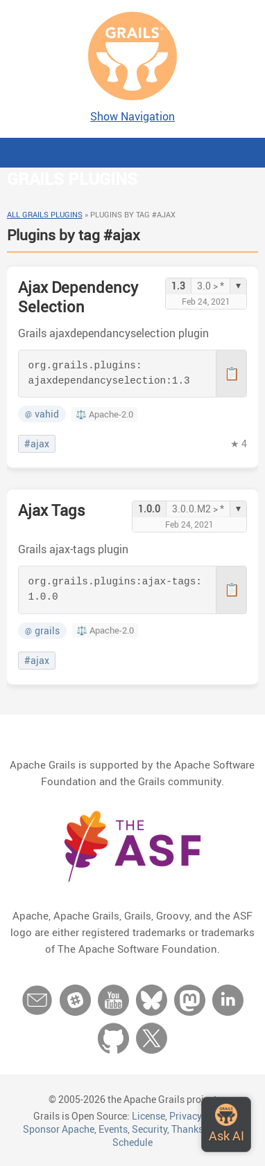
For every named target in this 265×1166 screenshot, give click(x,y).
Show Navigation (132, 116)
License (148, 1115)
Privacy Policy (199, 1115)
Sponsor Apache (58, 1129)
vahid (42, 414)
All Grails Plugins (45, 214)
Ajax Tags (51, 510)
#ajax (36, 444)
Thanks (187, 1129)
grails (42, 631)
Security (149, 1129)
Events (113, 1129)
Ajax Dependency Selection (78, 296)
